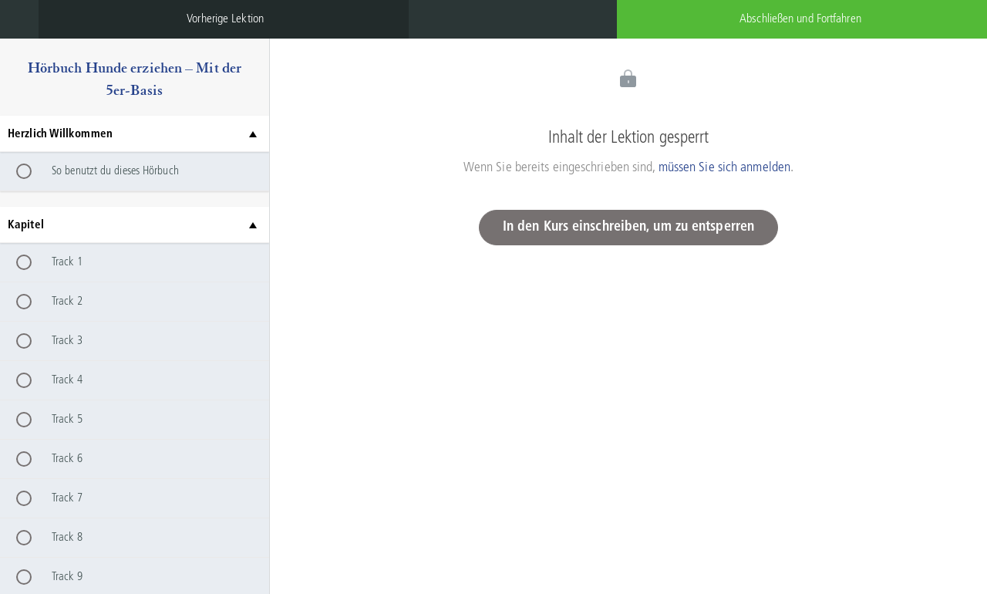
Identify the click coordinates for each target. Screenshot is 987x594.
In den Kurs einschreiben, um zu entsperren (628, 227)
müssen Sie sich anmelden (724, 167)
